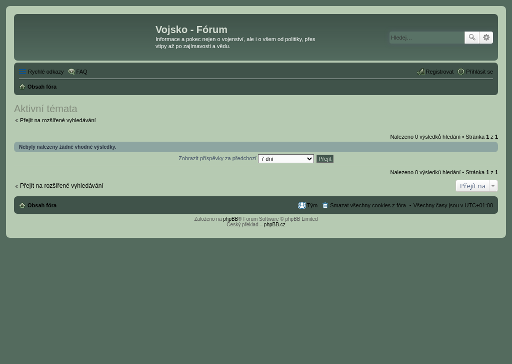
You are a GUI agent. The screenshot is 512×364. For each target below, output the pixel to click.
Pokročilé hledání (486, 38)
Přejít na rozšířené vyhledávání (58, 120)
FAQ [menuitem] (82, 72)
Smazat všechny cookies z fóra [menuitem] (368, 205)
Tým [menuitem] (312, 205)
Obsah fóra (42, 205)
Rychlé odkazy (46, 72)
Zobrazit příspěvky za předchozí (246, 158)
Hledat (472, 38)
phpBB (230, 219)
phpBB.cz (275, 224)
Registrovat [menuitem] (440, 72)
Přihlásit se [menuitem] (479, 72)
